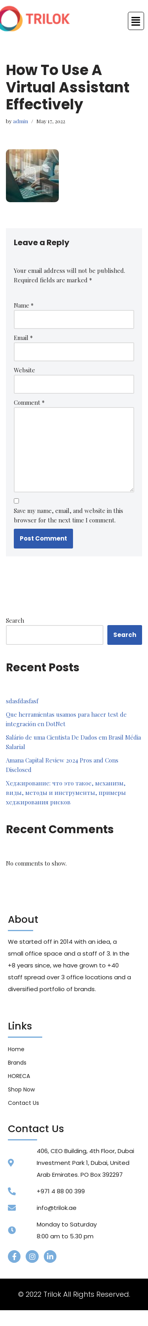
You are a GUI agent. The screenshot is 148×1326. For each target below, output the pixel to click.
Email (23, 338)
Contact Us (23, 1103)
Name (24, 305)
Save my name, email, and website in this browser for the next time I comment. (68, 515)
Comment (29, 402)
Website (24, 370)
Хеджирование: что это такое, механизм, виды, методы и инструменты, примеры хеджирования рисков (66, 792)
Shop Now (21, 1089)
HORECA (19, 1076)
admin (20, 120)
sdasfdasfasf (22, 701)
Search (15, 620)
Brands (17, 1063)
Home (16, 1049)
